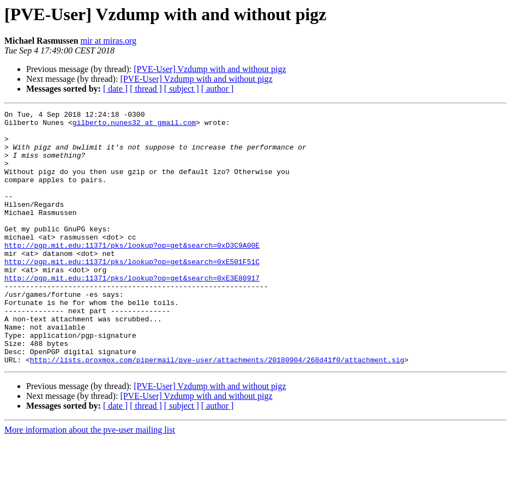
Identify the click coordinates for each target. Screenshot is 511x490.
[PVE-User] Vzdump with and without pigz (210, 69)
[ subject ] (181, 88)
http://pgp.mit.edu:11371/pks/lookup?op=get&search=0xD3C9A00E (132, 273)
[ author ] (217, 88)
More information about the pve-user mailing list (89, 480)
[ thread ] (146, 88)
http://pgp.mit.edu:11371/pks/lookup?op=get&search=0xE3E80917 (132, 312)
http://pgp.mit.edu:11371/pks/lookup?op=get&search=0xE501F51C (132, 292)
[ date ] (115, 88)
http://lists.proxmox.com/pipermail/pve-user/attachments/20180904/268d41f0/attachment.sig (217, 410)
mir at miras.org (108, 40)
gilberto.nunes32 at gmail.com (134, 125)
